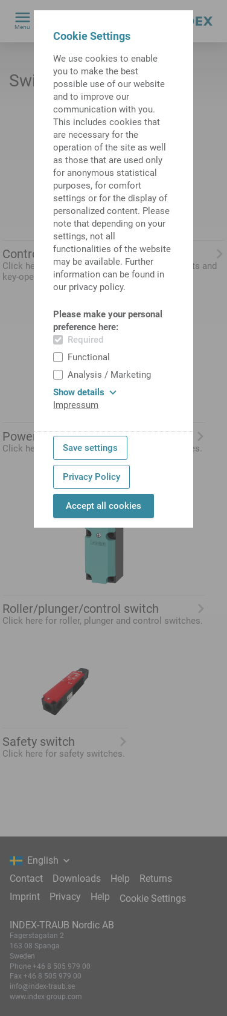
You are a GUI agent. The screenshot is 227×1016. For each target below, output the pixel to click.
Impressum (75, 405)
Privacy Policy (91, 476)
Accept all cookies (103, 505)
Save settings (90, 447)
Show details (85, 392)
